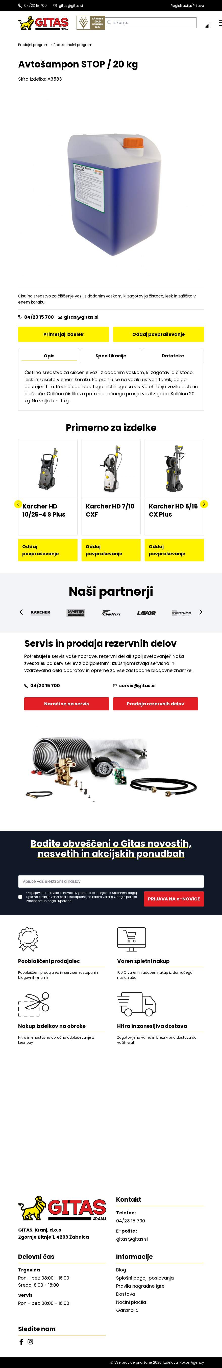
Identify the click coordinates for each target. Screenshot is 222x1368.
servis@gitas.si (134, 685)
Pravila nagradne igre (140, 1286)
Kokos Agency (192, 1362)
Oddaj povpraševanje (158, 334)
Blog (121, 1270)
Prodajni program (33, 44)
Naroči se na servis (66, 704)
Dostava (125, 1294)
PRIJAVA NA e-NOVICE (174, 899)
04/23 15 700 (32, 5)
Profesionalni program (73, 44)
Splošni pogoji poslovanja (145, 1278)
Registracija (181, 5)
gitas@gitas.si (68, 5)
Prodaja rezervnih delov (155, 704)
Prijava (198, 5)
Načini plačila (131, 1302)
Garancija (127, 1310)
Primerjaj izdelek (63, 334)
